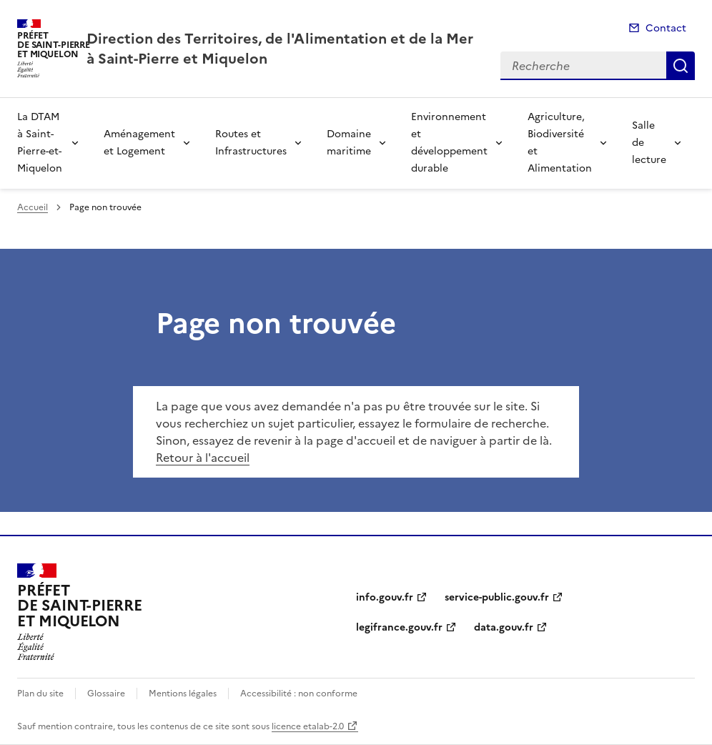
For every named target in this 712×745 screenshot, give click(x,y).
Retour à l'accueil (202, 457)
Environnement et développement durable (449, 142)
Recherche (680, 65)
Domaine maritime (349, 143)
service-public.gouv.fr (497, 597)
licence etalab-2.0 (308, 726)
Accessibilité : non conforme (298, 693)
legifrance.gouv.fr (399, 627)
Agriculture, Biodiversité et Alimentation (560, 142)
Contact (666, 28)
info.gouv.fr (384, 597)
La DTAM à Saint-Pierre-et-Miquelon (39, 142)
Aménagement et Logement (139, 143)
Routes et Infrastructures (251, 143)
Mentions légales (183, 693)
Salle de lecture (649, 142)
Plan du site (40, 693)
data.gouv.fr (503, 627)
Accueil (32, 207)
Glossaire (106, 693)
